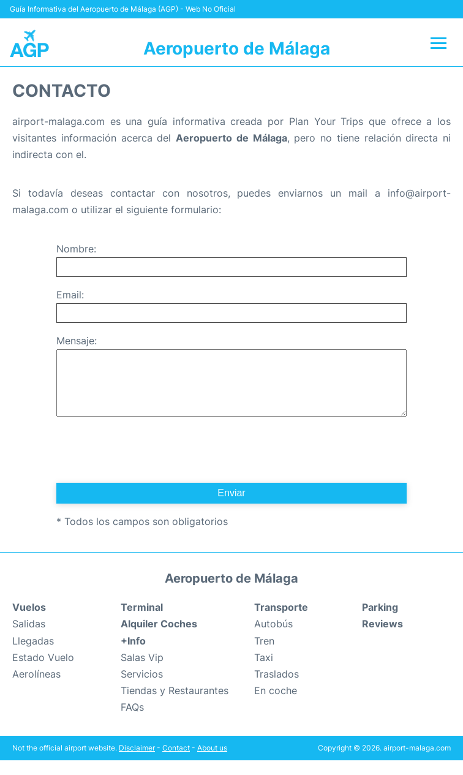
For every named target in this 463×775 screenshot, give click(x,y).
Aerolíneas (36, 688)
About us (212, 762)
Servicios (142, 688)
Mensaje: (76, 341)
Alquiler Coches (159, 638)
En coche (275, 705)
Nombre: (76, 249)
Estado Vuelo (43, 672)
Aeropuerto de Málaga (236, 48)
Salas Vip (142, 672)
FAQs (132, 722)
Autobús (273, 638)
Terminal (142, 622)
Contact (176, 762)
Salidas (28, 638)
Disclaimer (137, 762)
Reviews (382, 638)
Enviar (231, 507)
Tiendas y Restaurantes (174, 705)
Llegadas (33, 655)
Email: (70, 295)
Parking (380, 622)
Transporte (281, 622)
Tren (264, 655)
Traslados (276, 688)
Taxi (263, 672)
